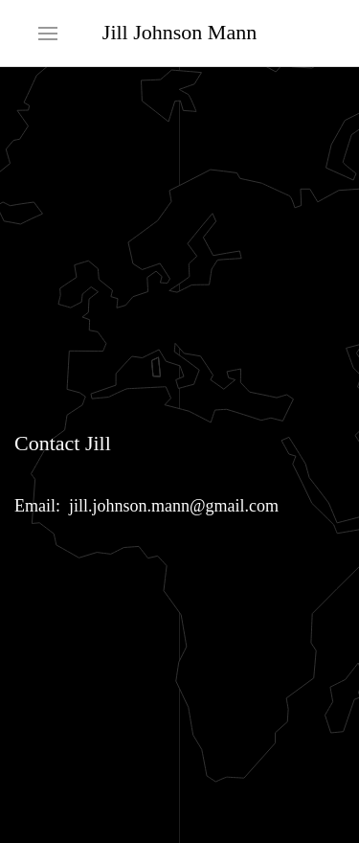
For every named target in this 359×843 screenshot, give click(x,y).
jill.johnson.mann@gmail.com (174, 505)
